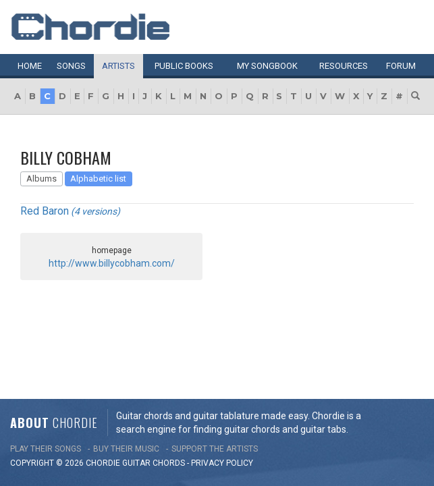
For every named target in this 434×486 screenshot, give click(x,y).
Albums (41, 178)
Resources (343, 66)
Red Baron (44, 211)
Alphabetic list (98, 178)
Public (184, 66)
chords (169, 357)
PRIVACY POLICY (222, 357)
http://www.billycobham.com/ (112, 263)
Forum (401, 66)
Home (30, 66)
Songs (71, 66)
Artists (118, 66)
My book (267, 66)
